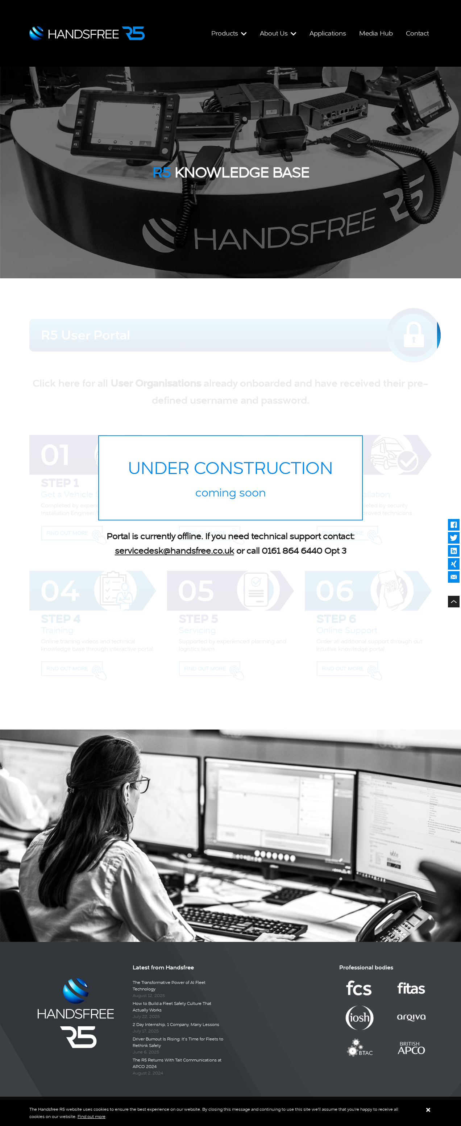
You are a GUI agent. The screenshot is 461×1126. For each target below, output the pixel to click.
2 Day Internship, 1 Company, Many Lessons (176, 1025)
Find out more (91, 1116)
